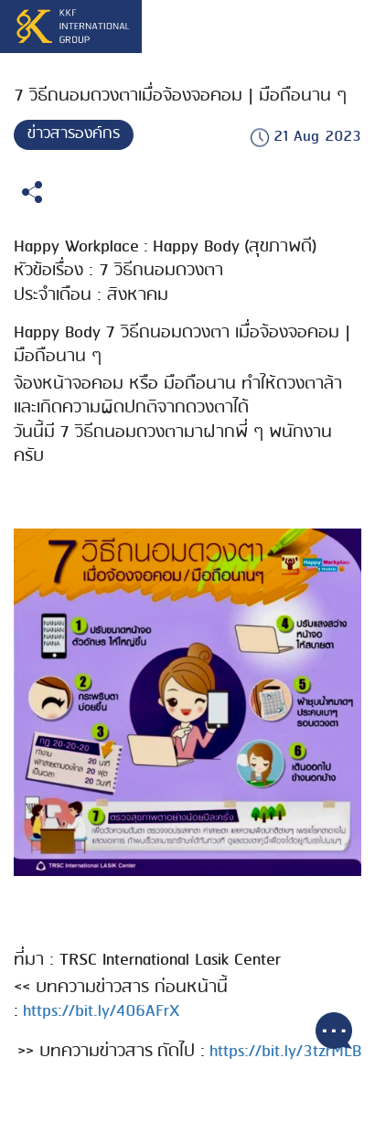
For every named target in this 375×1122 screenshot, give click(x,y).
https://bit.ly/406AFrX (101, 1011)
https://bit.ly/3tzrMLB (285, 1051)
